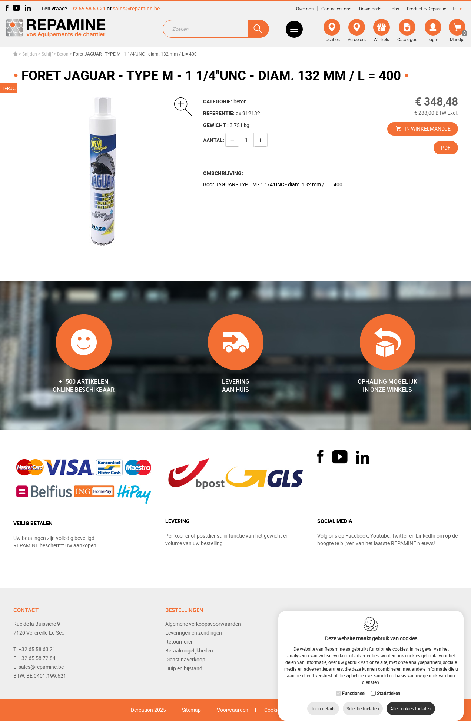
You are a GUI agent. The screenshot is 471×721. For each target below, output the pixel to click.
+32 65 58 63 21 (87, 8)
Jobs (394, 8)
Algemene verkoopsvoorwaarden (203, 623)
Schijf (47, 54)
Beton (63, 54)
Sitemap (191, 709)
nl (462, 8)
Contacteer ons (336, 8)
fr (454, 8)
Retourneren (179, 641)
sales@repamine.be (136, 8)
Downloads (370, 8)
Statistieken (388, 686)
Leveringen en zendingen (193, 632)
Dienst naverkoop (185, 659)
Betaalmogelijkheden (189, 650)
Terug (9, 88)
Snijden (29, 54)
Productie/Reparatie (426, 8)
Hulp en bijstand (183, 668)
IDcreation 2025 (147, 709)
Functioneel (353, 686)
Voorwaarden (232, 709)
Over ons (305, 8)
